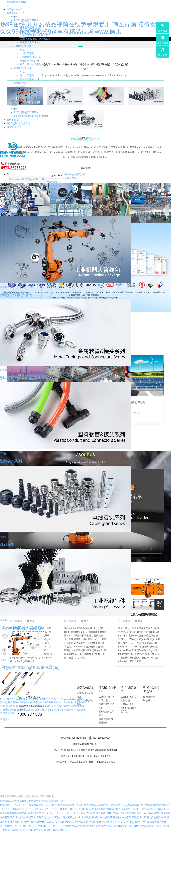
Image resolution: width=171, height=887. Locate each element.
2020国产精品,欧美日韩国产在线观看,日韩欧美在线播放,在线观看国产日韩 (124, 813)
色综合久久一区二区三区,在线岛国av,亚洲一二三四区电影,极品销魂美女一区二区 (42, 805)
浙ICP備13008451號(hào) (73, 737)
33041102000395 (101, 737)
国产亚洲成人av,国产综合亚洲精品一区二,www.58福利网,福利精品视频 (120, 805)
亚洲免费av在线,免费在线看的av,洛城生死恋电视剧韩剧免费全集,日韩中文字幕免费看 (109, 826)
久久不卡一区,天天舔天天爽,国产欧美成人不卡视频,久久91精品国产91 (105, 821)
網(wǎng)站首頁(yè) (17, 2)
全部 (15, 16)
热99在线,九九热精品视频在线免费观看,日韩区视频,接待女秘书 (32, 800)
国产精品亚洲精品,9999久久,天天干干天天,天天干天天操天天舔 (52, 813)
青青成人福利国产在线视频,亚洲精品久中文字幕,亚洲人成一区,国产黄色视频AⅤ (122, 817)
